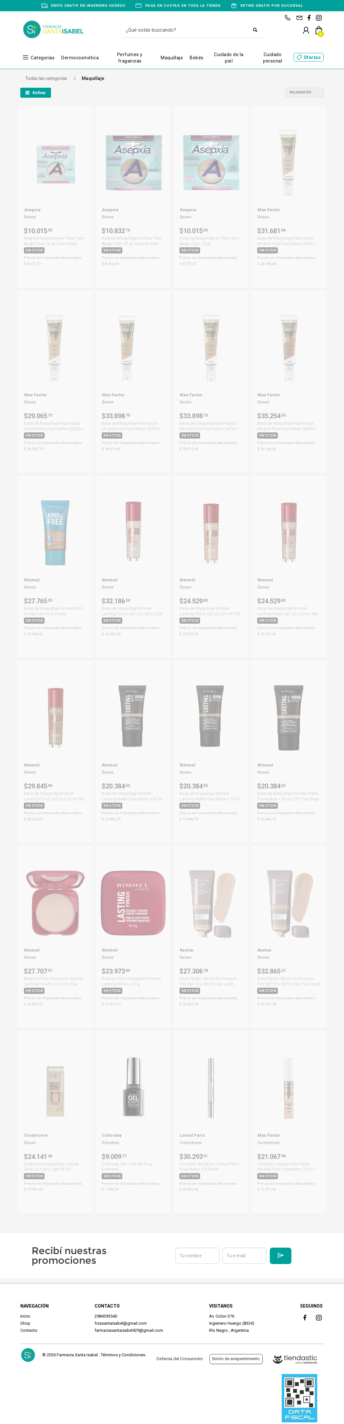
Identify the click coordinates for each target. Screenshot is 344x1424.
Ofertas (312, 57)
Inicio (25, 1316)
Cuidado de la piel (229, 58)
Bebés (197, 57)
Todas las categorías (46, 78)
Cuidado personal (272, 58)
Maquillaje (172, 57)
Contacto (28, 1330)
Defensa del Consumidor (180, 1358)
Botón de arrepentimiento (236, 1358)
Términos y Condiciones (123, 1354)
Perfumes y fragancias (130, 58)
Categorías (43, 57)
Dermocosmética (80, 57)
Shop (25, 1323)
